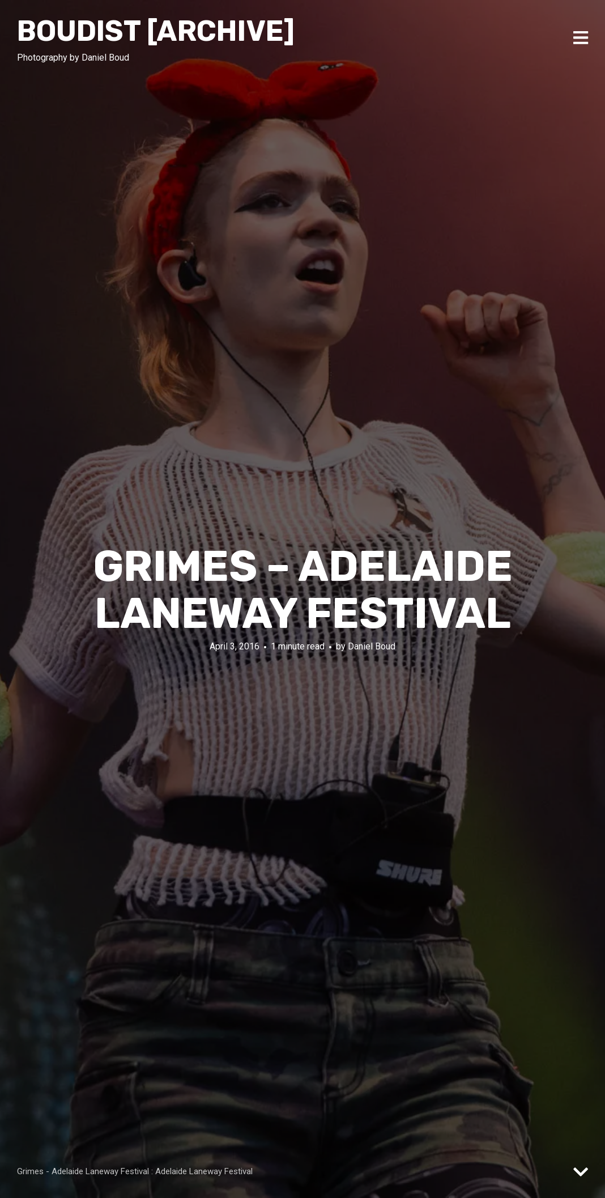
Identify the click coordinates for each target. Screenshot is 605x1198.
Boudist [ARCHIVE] (156, 31)
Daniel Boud (371, 646)
